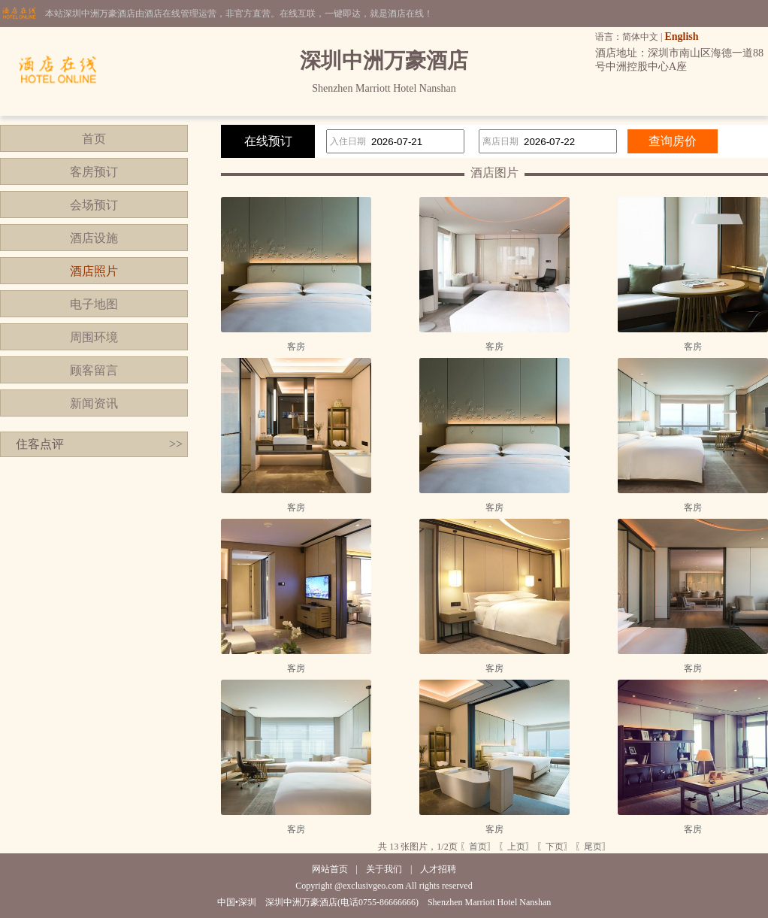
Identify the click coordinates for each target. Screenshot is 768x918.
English (681, 36)
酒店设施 (94, 238)
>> (176, 444)
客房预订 (94, 171)
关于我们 (384, 869)
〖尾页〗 (593, 846)
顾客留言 (94, 370)
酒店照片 (94, 271)
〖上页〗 (516, 846)
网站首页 (330, 869)
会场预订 (94, 204)
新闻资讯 (94, 403)
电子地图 (94, 304)
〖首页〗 (478, 846)
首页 (94, 138)
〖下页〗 (555, 846)
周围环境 (94, 337)
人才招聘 (438, 869)
